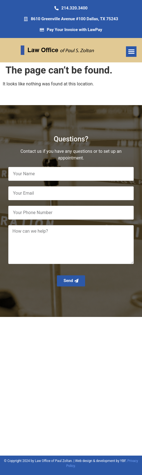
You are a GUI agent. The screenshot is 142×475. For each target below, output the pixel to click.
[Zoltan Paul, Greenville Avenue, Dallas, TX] (71, 386)
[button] (131, 51)
